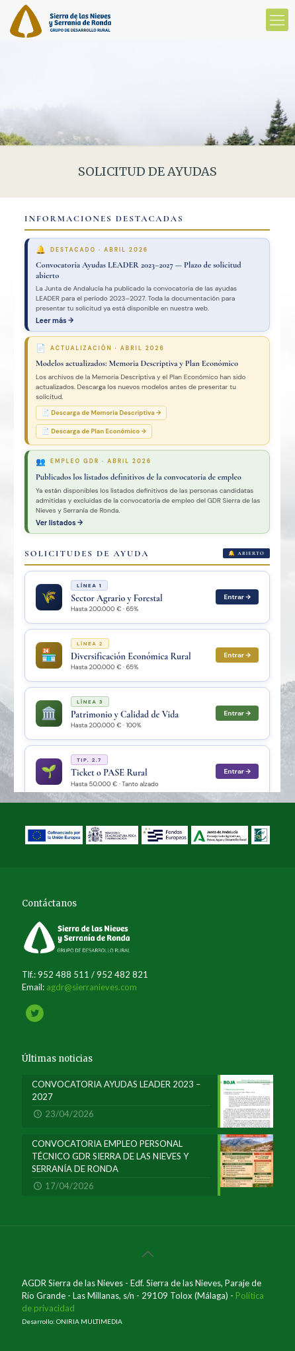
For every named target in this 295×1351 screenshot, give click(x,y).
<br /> (147, 495)
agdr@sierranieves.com (91, 987)
